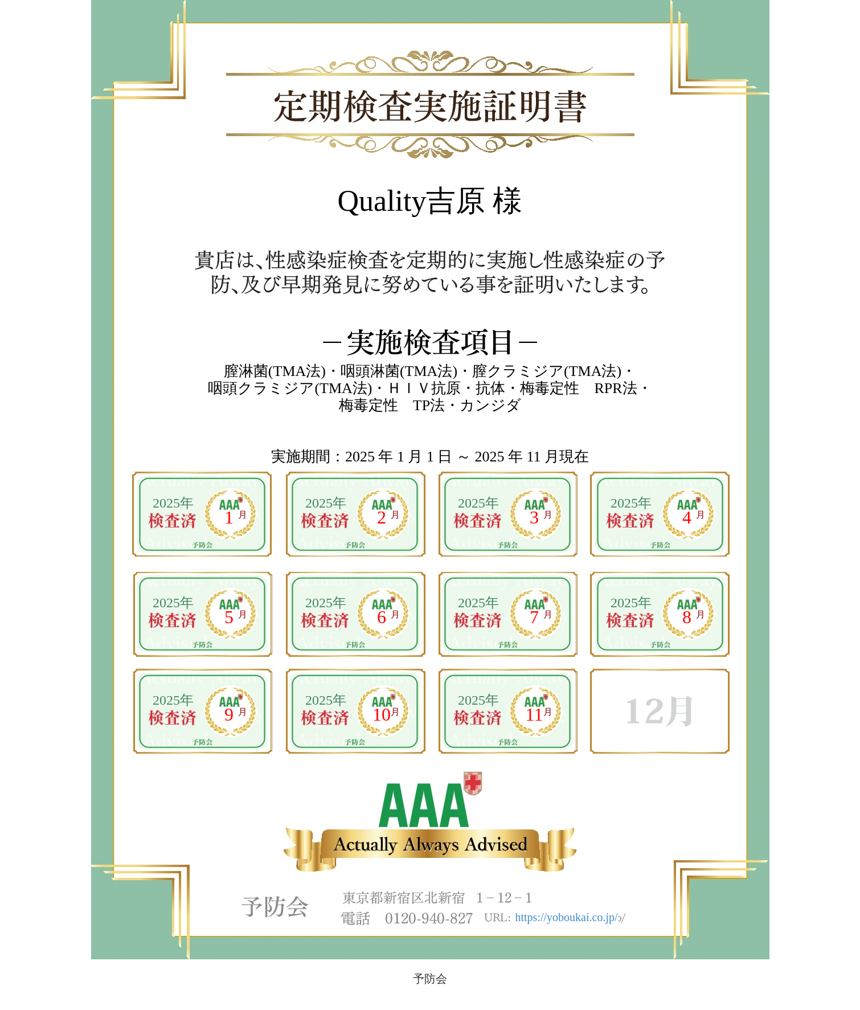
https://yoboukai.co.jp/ (566, 917)
